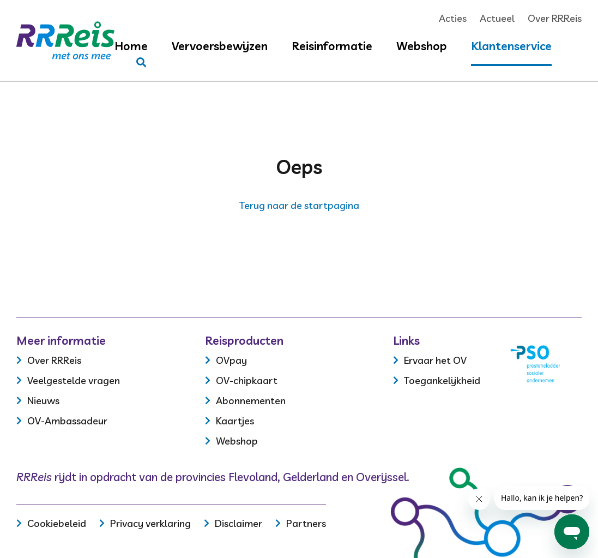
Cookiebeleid (56, 523)
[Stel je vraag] (141, 62)
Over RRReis (555, 18)
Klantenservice (511, 46)
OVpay (231, 360)
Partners (306, 523)
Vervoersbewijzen (220, 46)
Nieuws (43, 400)
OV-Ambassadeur (67, 421)
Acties (453, 18)
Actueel (497, 18)
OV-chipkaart (246, 380)
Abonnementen (251, 400)
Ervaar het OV (435, 360)
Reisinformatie (332, 46)
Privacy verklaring (150, 523)
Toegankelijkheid (442, 380)
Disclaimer (238, 523)
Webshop (421, 46)
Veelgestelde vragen (73, 380)
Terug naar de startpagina (299, 205)
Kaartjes (235, 421)
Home (131, 46)
